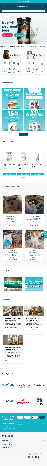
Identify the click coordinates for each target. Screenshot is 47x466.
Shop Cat (19, 35)
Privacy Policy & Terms (20, 424)
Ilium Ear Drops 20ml (37, 164)
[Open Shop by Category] (23, 435)
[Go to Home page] (23, 6)
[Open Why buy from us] (23, 444)
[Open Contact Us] (23, 448)
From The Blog (7, 299)
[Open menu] (3, 6)
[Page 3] (23, 177)
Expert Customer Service (19, 46)
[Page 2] (22, 177)
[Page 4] (24, 177)
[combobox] (27, 417)
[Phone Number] (35, 417)
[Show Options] (29, 417)
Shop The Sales (7, 82)
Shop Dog (7, 35)
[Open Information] (23, 440)
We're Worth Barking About (11, 186)
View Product (9, 174)
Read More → (8, 331)
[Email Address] (20, 417)
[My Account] (43, 6)
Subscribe (41, 417)
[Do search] (44, 11)
